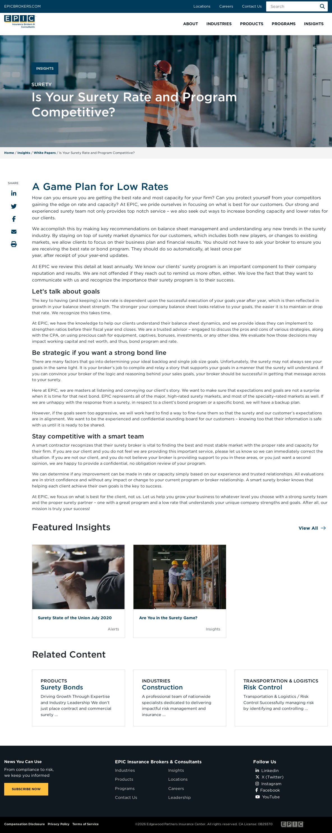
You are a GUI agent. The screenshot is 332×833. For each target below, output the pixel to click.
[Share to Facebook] (14, 218)
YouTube (267, 796)
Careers (226, 6)
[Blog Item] (78, 591)
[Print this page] (14, 244)
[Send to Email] (14, 231)
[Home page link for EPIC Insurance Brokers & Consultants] (20, 21)
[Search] (322, 6)
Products (124, 779)
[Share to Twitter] (14, 206)
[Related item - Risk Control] (281, 698)
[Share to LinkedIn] (13, 193)
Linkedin (267, 770)
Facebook (267, 790)
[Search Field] (297, 6)
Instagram (268, 783)
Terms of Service (85, 824)
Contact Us (252, 6)
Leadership (179, 797)
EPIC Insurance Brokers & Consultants (158, 761)
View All (308, 528)
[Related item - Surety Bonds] (78, 698)
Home (9, 153)
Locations (201, 6)
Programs (125, 788)
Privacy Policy (59, 824)
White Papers (45, 153)
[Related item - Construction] (180, 698)
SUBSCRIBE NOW (26, 789)
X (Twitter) (269, 777)
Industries (125, 770)
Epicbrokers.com (22, 6)
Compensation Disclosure (24, 824)
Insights (23, 153)
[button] (190, 24)
